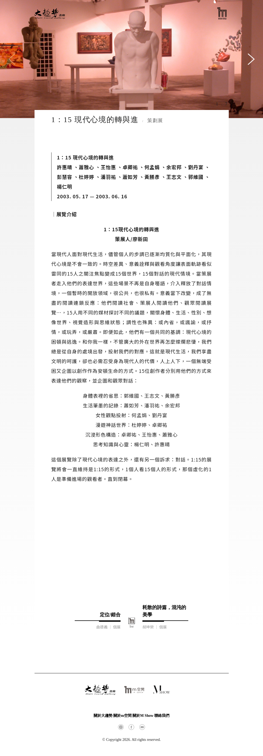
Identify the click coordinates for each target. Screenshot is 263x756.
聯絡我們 (161, 716)
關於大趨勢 (103, 716)
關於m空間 (122, 716)
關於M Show (142, 716)
